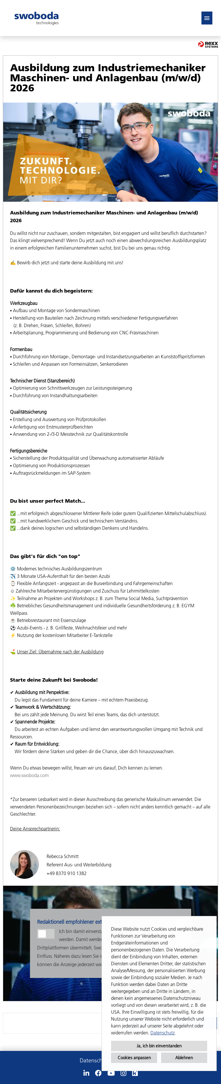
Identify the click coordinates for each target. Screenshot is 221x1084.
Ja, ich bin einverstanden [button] (159, 1046)
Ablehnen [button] (184, 1057)
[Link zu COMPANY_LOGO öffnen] (36, 18)
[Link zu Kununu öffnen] (135, 1073)
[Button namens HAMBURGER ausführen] (206, 18)
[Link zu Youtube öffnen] (111, 1073)
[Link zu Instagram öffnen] (123, 1073)
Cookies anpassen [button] (134, 1057)
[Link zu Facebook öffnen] (98, 1073)
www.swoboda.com (29, 775)
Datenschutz (162, 1033)
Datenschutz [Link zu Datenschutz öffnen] (95, 1060)
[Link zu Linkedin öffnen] (86, 1073)
